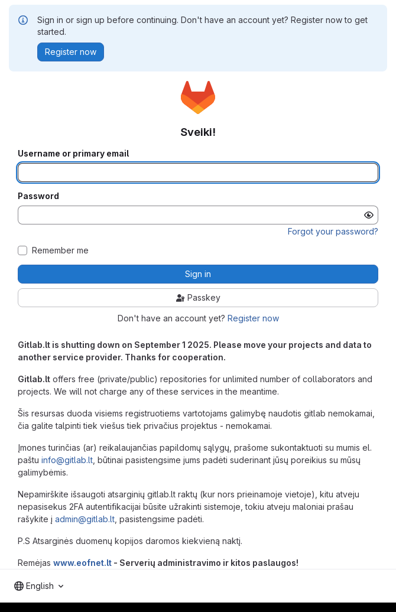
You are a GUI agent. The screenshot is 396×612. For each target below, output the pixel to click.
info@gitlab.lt (67, 460)
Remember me (60, 250)
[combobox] (39, 586)
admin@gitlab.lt (85, 519)
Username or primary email (73, 153)
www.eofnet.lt (82, 563)
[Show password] (368, 215)
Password (38, 196)
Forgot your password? (333, 231)
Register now (253, 318)
